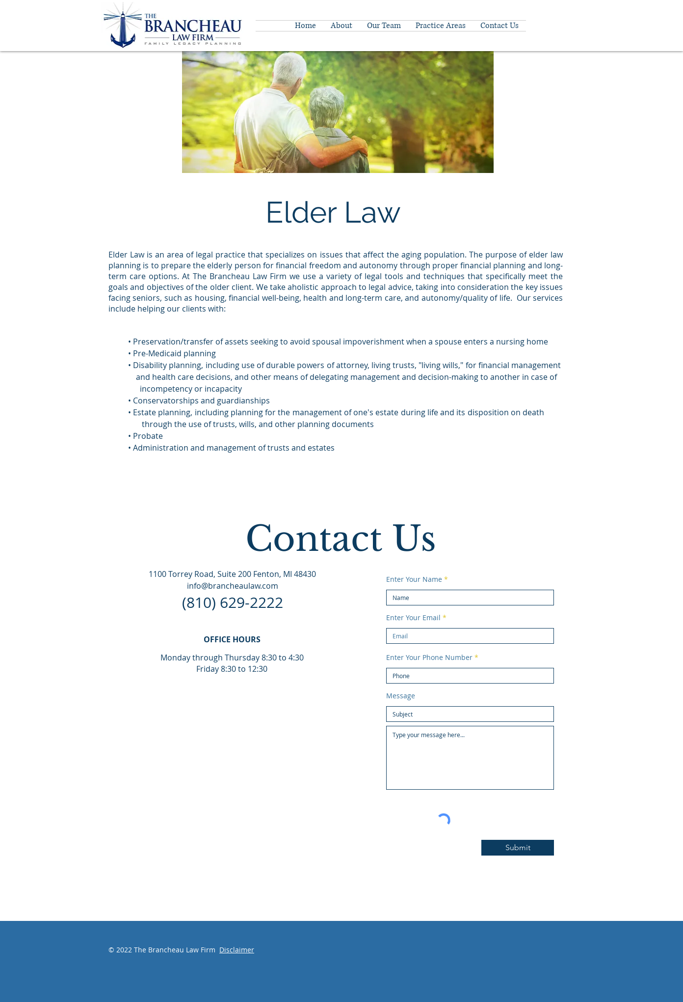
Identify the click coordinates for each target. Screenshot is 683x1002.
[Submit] (517, 848)
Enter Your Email (413, 617)
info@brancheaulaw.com (232, 585)
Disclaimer (236, 949)
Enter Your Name (414, 579)
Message (400, 695)
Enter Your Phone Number (429, 657)
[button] (440, 26)
